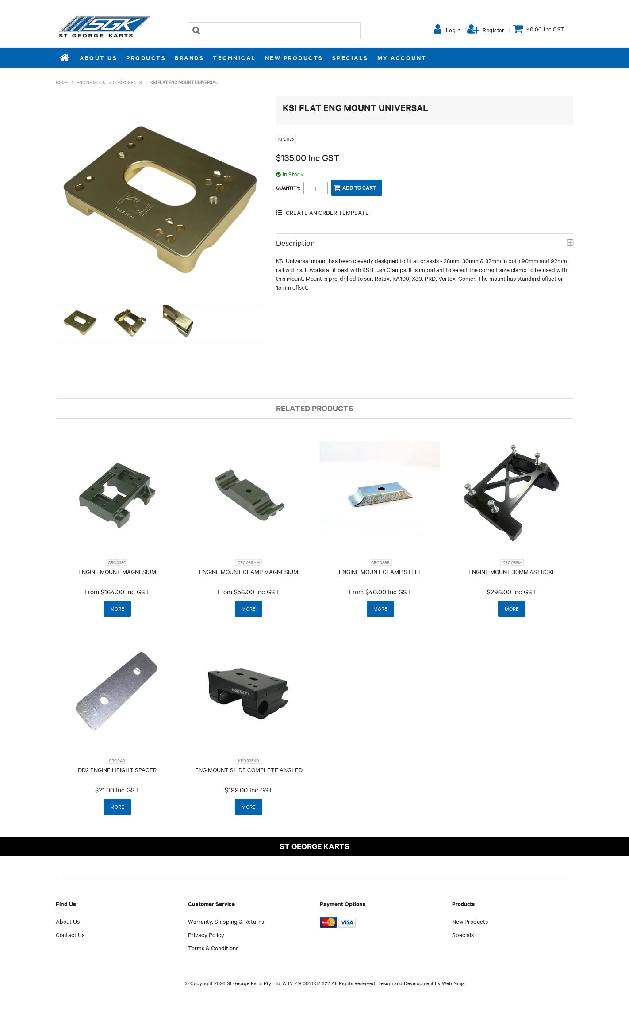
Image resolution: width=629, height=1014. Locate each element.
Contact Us (70, 934)
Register (493, 30)
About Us (98, 58)
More (117, 608)
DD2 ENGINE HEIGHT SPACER (117, 769)
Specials (350, 58)
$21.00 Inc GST (117, 789)
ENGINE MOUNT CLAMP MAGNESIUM (248, 571)
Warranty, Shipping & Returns (226, 921)
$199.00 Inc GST (249, 789)
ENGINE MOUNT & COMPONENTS (109, 82)
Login (453, 30)
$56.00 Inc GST (257, 591)
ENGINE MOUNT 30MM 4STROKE (512, 571)
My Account (402, 58)
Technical (234, 58)
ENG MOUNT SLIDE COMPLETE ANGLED (249, 769)
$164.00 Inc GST (125, 591)
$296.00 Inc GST (512, 591)
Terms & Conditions (213, 948)
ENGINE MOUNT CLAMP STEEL (380, 571)
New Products (294, 58)
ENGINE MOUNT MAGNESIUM (117, 571)
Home (65, 57)
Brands (189, 58)
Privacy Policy (206, 934)
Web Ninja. (454, 983)
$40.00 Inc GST (388, 591)
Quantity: (288, 188)
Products (146, 58)
